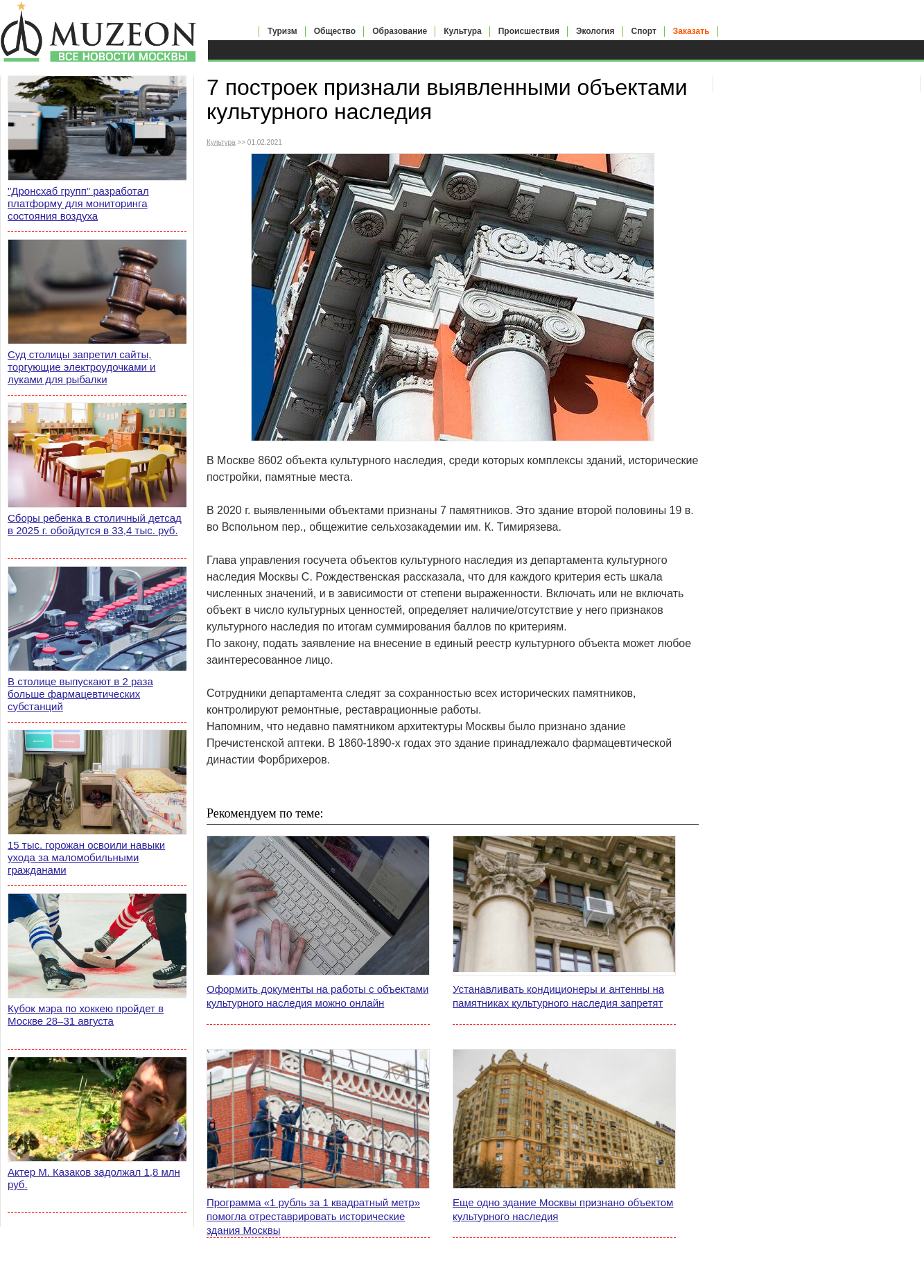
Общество (335, 31)
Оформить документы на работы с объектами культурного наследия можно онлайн (317, 996)
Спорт (643, 31)
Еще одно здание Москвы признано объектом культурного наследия (563, 1209)
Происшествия (528, 31)
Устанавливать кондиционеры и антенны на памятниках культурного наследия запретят (558, 996)
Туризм (282, 31)
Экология (595, 31)
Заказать (691, 31)
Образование (399, 31)
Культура (462, 31)
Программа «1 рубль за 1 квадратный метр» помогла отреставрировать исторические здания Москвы (313, 1216)
